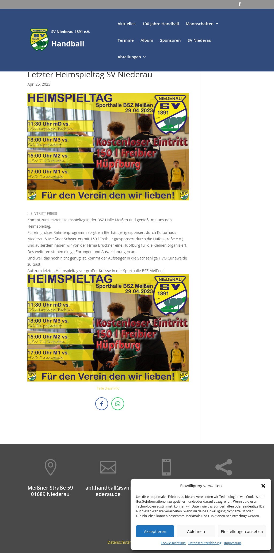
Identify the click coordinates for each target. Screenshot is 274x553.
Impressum (232, 543)
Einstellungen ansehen (242, 531)
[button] (263, 486)
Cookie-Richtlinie (173, 543)
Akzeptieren (155, 531)
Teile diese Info (108, 388)
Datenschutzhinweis (125, 542)
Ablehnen (196, 531)
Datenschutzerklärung (205, 543)
